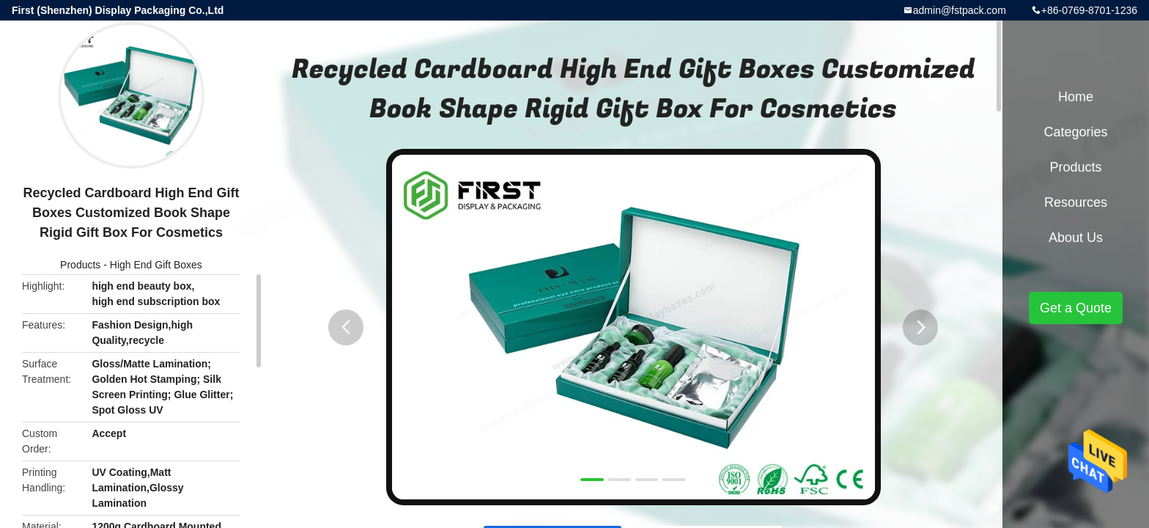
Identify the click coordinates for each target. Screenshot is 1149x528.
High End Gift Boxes (156, 265)
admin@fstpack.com (959, 10)
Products (80, 265)
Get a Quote (1076, 308)
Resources (1075, 202)
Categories (1075, 132)
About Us (1076, 237)
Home (1075, 96)
